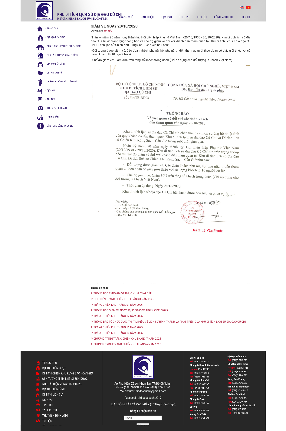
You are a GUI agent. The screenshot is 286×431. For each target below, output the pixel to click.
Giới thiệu (147, 17)
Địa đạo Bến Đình (53, 389)
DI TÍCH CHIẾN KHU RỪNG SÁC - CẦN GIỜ (67, 373)
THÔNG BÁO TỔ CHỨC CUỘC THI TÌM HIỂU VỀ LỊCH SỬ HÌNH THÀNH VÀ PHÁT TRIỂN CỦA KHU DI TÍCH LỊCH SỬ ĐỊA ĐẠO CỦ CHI (168, 321)
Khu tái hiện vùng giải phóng (62, 55)
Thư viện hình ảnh (55, 415)
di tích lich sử (54, 72)
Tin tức (184, 17)
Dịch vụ (166, 17)
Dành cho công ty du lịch (60, 126)
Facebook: (131, 398)
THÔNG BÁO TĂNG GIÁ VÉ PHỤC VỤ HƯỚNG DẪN (121, 293)
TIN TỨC (108, 31)
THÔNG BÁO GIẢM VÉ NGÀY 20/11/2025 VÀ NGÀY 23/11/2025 (129, 310)
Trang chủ (126, 17)
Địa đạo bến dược (56, 37)
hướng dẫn (53, 117)
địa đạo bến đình (56, 64)
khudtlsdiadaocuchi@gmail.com (146, 391)
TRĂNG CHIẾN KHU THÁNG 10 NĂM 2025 (117, 333)
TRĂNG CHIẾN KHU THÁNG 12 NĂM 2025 (117, 316)
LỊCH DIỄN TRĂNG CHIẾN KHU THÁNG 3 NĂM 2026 (122, 299)
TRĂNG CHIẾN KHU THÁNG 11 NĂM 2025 (117, 327)
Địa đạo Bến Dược (54, 368)
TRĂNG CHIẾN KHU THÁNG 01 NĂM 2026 (117, 304)
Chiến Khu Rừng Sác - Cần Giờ (62, 81)
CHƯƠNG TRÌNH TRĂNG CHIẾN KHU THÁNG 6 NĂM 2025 (126, 344)
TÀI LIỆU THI (50, 410)
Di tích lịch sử (52, 394)
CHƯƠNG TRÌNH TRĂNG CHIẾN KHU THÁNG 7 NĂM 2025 (126, 338)
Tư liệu (202, 17)
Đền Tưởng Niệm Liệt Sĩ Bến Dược (65, 378)
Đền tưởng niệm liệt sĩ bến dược (64, 46)
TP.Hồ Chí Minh (161, 383)
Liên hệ (246, 17)
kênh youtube (223, 17)
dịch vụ (51, 90)
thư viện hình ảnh (57, 108)
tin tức (51, 99)
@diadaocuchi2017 (149, 398)
